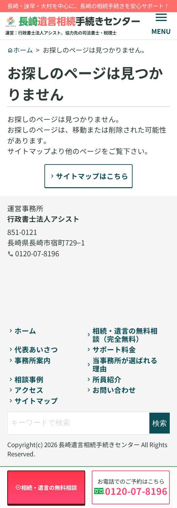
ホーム (25, 331)
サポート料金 (114, 349)
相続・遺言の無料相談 (49, 487)
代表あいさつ (36, 349)
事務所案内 (32, 360)
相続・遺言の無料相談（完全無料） (125, 335)
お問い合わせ (114, 390)
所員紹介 (106, 379)
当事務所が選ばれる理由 (125, 364)
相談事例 (28, 379)
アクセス (28, 390)
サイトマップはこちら (92, 176)
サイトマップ (36, 401)
